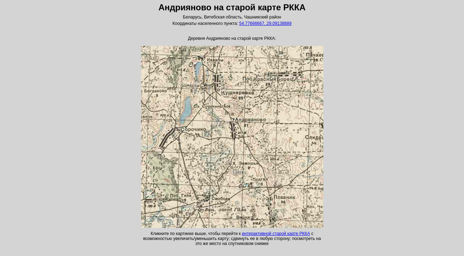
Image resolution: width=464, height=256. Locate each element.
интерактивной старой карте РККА (276, 233)
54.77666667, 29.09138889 (265, 23)
